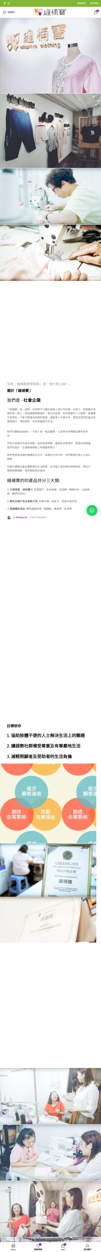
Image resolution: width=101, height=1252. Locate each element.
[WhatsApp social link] (9, 3)
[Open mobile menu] (9, 12)
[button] (92, 510)
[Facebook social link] (5, 3)
